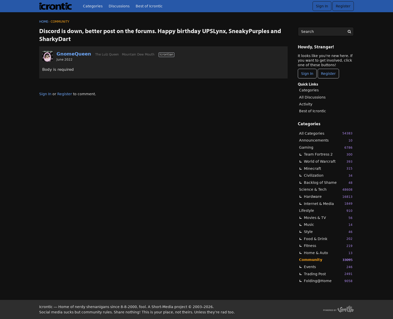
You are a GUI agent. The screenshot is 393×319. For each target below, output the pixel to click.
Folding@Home (328, 281)
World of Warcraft (328, 161)
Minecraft (328, 168)
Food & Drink (328, 238)
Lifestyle (326, 210)
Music (328, 224)
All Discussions (312, 97)
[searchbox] (326, 31)
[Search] (349, 31)
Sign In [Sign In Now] (307, 74)
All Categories (326, 133)
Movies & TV (328, 217)
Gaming (326, 147)
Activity (305, 104)
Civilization (328, 175)
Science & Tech (326, 189)
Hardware (328, 196)
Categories (93, 6)
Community (326, 259)
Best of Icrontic (149, 6)
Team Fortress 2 (328, 154)
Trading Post (328, 273)
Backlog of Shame (328, 182)
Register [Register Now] (328, 74)
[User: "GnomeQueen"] (47, 56)
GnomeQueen (74, 54)
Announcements (326, 140)
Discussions (119, 6)
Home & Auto (328, 253)
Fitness (328, 245)
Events (328, 267)
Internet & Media (328, 203)
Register (343, 6)
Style (328, 231)
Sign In (322, 6)
